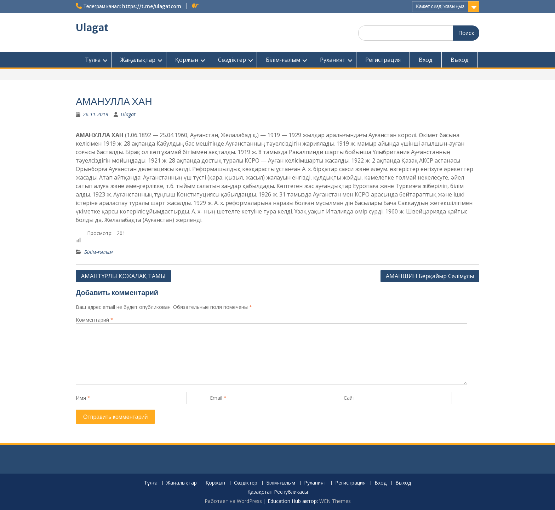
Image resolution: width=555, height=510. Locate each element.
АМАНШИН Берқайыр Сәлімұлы (430, 276)
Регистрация (383, 60)
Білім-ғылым (283, 60)
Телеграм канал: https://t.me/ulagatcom (132, 6)
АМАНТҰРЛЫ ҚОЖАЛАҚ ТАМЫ (123, 276)
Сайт (349, 397)
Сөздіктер (232, 60)
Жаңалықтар (137, 60)
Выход (460, 60)
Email (218, 397)
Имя (83, 397)
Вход (426, 60)
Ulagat (92, 27)
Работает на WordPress (233, 501)
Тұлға (93, 60)
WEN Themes (335, 501)
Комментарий (94, 319)
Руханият (332, 60)
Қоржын (186, 60)
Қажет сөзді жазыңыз (440, 6)
